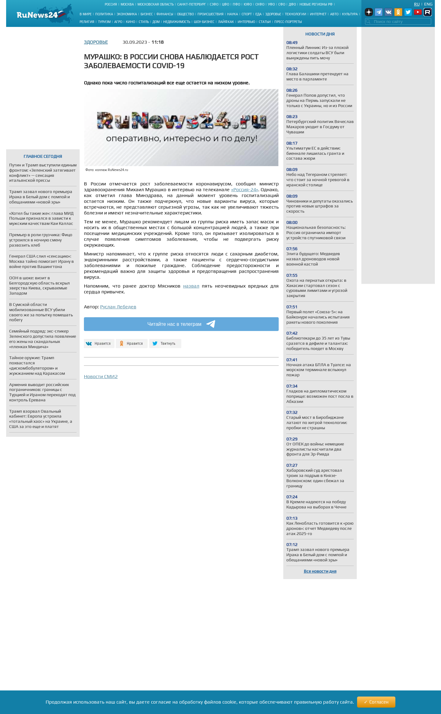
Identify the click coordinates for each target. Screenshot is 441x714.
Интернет (318, 14)
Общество (185, 14)
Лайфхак (226, 22)
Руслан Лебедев (118, 307)
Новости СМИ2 (101, 376)
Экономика (127, 14)
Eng (428, 4)
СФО (281, 4)
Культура (350, 14)
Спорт (247, 14)
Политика (104, 14)
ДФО (292, 4)
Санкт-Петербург (191, 4)
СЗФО (214, 4)
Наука (232, 14)
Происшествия (211, 14)
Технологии (295, 14)
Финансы (164, 14)
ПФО (236, 4)
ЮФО (248, 4)
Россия (111, 4)
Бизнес (147, 14)
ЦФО (225, 4)
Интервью (246, 22)
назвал (191, 286)
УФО (271, 4)
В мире (86, 14)
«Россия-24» (244, 189)
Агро (118, 22)
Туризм (104, 22)
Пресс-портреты (288, 22)
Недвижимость (176, 22)
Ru (417, 4)
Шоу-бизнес (204, 22)
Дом (156, 22)
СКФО (259, 4)
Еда (258, 14)
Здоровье (273, 14)
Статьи (265, 22)
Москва (127, 4)
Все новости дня (320, 571)
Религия (87, 22)
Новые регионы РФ (316, 4)
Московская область (156, 4)
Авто (334, 14)
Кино (130, 22)
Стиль (144, 22)
